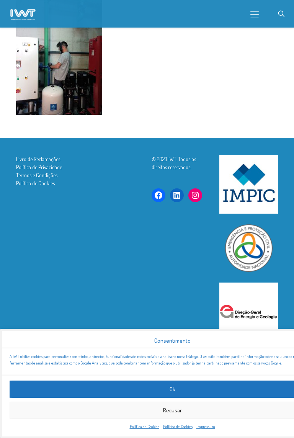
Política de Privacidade (39, 167)
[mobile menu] (254, 13)
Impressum (205, 428)
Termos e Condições (36, 175)
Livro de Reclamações (38, 159)
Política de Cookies (144, 428)
